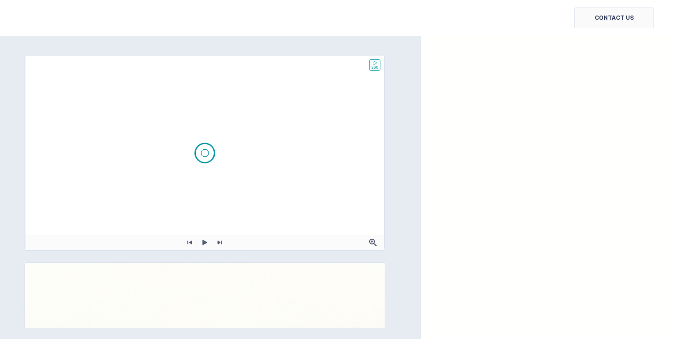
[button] (614, 18)
